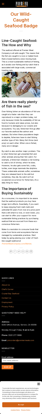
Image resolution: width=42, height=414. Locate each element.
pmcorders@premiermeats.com (20, 340)
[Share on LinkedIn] (31, 251)
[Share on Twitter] (19, 251)
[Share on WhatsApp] (11, 251)
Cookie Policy (15, 410)
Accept (21, 405)
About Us (6, 285)
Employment (7, 302)
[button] (39, 384)
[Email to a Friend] (23, 251)
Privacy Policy (25, 410)
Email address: (21, 359)
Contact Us (6, 298)
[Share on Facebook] (15, 251)
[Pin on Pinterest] (27, 251)
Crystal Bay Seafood (10, 293)
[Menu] (3, 4)
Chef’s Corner (8, 289)
